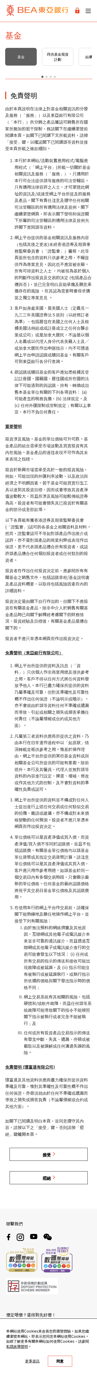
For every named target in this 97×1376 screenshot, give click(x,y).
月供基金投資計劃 (58, 57)
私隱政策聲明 (17, 1346)
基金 (21, 56)
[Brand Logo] (37, 10)
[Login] (77, 10)
